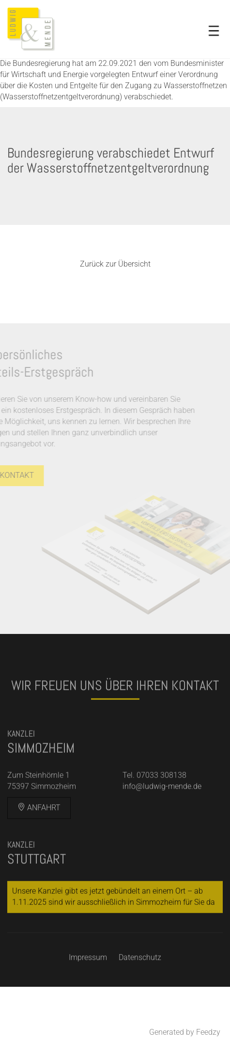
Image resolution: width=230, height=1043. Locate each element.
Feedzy (208, 1032)
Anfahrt (39, 824)
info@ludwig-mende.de (162, 803)
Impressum (88, 974)
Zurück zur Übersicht (115, 264)
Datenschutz (140, 974)
